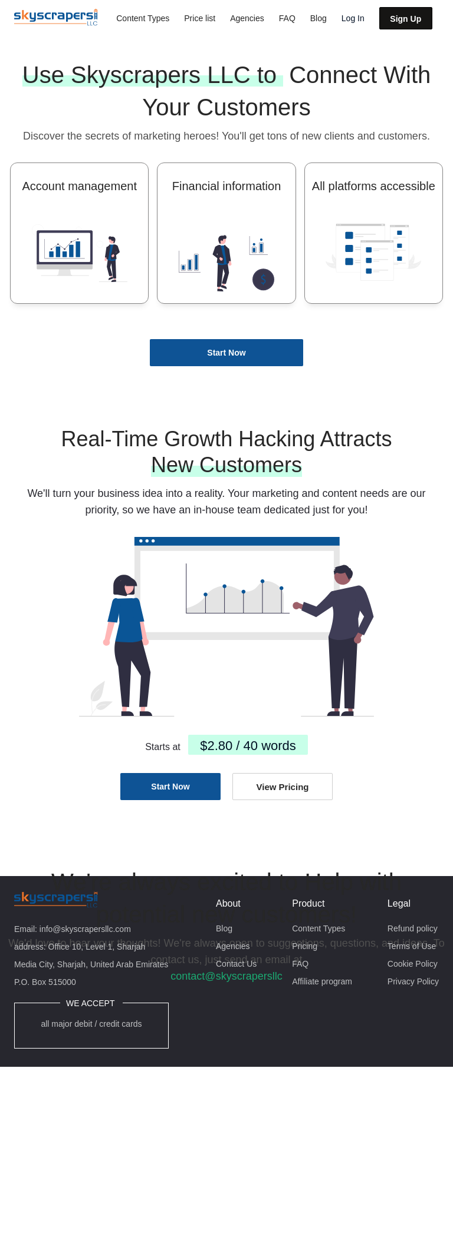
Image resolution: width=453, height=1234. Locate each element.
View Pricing (283, 787)
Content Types (142, 18)
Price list (199, 18)
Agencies (247, 18)
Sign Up (405, 19)
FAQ (287, 18)
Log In (353, 18)
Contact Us (236, 963)
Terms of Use (412, 946)
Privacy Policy (413, 981)
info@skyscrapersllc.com (85, 929)
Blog (318, 18)
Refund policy (413, 928)
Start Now (226, 352)
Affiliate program (322, 981)
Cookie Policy (413, 963)
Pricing (304, 946)
